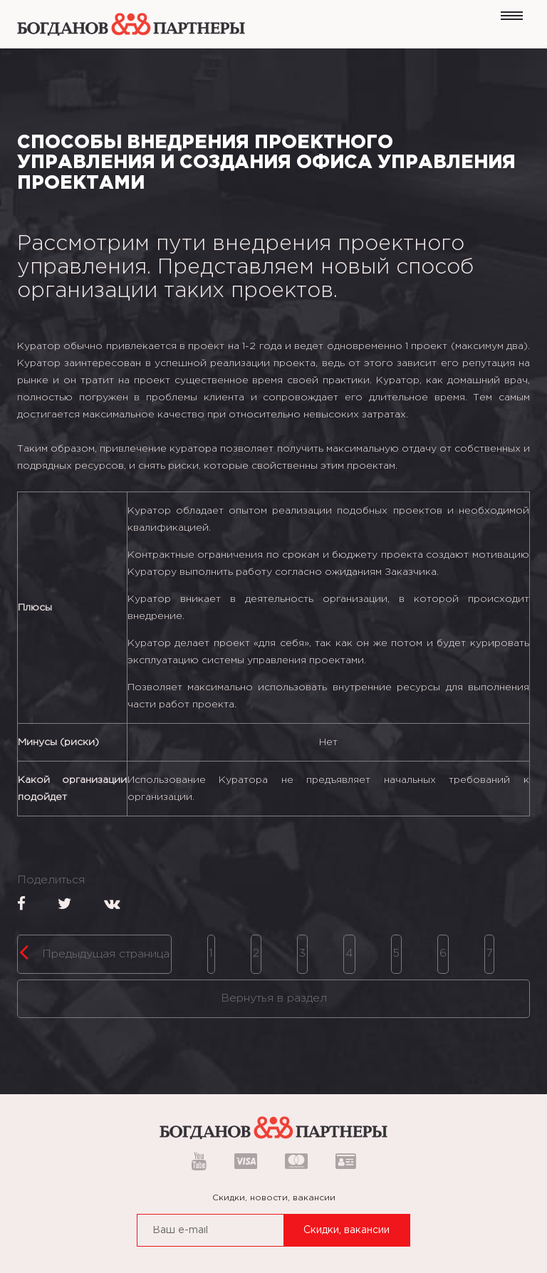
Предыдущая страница (94, 952)
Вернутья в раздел (274, 998)
